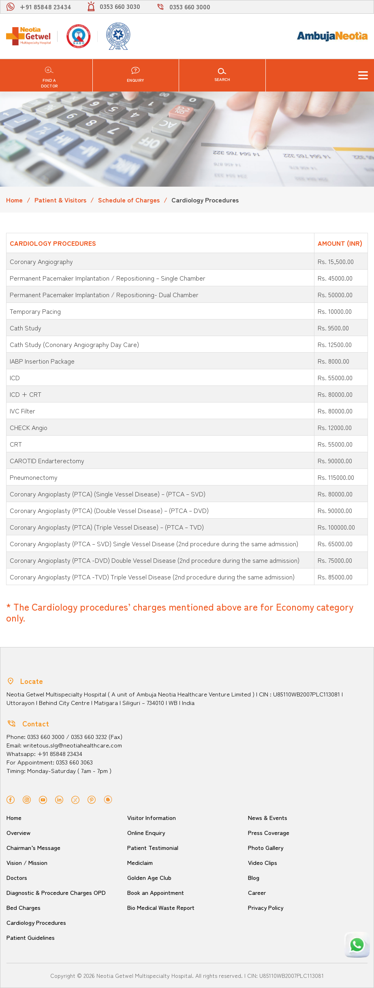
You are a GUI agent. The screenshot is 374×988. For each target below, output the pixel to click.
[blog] (108, 799)
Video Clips (263, 862)
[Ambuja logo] (332, 36)
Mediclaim (140, 862)
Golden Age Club (149, 877)
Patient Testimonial (154, 847)
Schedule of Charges (129, 199)
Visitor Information (153, 817)
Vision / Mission (28, 862)
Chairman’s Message (33, 847)
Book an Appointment (157, 892)
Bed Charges (23, 907)
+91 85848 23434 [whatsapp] (45, 6)
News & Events (268, 817)
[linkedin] (59, 799)
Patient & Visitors (60, 199)
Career (257, 892)
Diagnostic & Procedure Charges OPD (57, 892)
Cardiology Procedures (37, 922)
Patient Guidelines (31, 937)
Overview (18, 832)
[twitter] (75, 799)
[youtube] (43, 799)
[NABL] (117, 36)
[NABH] (77, 36)
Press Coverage (269, 832)
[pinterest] (92, 799)
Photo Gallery (266, 847)
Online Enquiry (146, 832)
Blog (254, 877)
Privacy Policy (266, 907)
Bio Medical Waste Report (162, 907)
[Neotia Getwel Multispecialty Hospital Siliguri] (28, 36)
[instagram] (27, 799)
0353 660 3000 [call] (189, 6)
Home (14, 199)
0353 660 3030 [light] (120, 6)
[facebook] (10, 799)
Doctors (17, 877)
